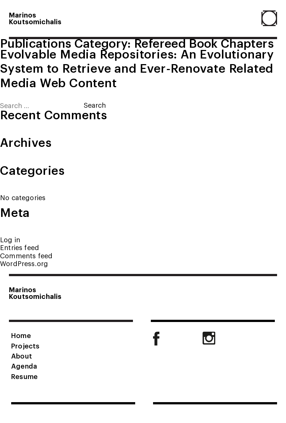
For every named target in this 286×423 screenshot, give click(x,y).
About (21, 355)
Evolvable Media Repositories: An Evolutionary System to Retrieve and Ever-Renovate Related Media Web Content (137, 67)
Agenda (24, 365)
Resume (24, 376)
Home (21, 335)
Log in (10, 239)
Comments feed (26, 255)
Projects (25, 345)
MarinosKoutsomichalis (35, 18)
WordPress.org (24, 263)
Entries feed (19, 247)
